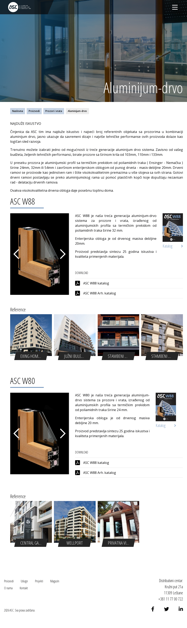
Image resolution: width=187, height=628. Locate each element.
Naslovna (17, 111)
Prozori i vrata (53, 111)
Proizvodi (34, 111)
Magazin (54, 581)
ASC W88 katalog (96, 283)
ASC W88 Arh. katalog (99, 293)
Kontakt (24, 588)
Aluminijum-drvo (77, 111)
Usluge (24, 581)
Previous (16, 254)
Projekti (39, 581)
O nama (8, 588)
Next (62, 254)
